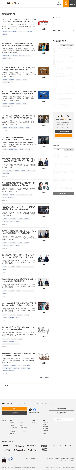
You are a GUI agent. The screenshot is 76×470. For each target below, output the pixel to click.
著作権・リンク (34, 458)
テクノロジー (23, 431)
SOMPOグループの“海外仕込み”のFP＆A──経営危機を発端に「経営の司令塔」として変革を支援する (65, 63)
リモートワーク (26, 365)
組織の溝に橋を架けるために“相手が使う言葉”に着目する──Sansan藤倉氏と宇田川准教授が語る (19, 280)
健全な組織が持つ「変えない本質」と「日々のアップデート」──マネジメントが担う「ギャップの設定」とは (19, 256)
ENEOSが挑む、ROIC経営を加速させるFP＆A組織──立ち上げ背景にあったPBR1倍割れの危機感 (64, 75)
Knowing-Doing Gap (7, 368)
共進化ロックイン (7, 55)
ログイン (63, 135)
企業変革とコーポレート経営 (45, 432)
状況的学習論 (6, 173)
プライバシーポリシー (64, 460)
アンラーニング (31, 170)
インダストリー (13, 427)
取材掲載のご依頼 (61, 413)
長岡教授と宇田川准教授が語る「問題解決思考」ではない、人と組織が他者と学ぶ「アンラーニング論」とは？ (18, 160)
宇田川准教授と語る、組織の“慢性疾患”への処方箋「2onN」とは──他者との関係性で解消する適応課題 (17, 44)
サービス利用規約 (70, 458)
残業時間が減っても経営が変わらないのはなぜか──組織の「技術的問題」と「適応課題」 (18, 354)
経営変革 (5, 58)
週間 (64, 45)
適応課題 (5, 34)
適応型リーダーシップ (8, 82)
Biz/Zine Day (33, 423)
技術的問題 (29, 31)
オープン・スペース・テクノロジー (11, 344)
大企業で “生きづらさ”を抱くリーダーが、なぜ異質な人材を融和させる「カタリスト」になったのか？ (18, 208)
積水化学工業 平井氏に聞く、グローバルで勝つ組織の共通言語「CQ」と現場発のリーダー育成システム (65, 56)
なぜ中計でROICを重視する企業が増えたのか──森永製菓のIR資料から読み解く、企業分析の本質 (65, 100)
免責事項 (57, 458)
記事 (58, 149)
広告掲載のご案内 (61, 408)
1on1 (31, 194)
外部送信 (72, 460)
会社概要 (63, 458)
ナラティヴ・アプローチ (24, 55)
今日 (56, 45)
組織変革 (14, 339)
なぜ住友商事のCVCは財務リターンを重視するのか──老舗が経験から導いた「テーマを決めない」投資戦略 (65, 106)
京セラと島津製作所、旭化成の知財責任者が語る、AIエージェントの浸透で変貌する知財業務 (64, 87)
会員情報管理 (50, 458)
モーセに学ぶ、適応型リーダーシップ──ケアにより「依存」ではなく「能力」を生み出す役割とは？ (18, 69)
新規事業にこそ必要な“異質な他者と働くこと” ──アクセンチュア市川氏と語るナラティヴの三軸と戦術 (19, 232)
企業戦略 (14, 31)
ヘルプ (27, 458)
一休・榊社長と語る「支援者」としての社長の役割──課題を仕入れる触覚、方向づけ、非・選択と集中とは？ (18, 117)
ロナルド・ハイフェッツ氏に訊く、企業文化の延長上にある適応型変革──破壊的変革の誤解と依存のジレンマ (19, 93)
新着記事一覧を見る (63, 193)
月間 (71, 45)
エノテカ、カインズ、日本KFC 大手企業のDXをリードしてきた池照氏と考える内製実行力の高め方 (65, 93)
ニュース (69, 149)
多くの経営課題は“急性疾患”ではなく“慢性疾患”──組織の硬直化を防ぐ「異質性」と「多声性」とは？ (18, 184)
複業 (19, 365)
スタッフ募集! (43, 458)
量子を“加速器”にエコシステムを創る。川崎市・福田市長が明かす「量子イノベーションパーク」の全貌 (65, 50)
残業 (29, 368)
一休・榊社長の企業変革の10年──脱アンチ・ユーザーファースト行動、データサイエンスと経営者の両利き (19, 138)
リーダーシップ (6, 31)
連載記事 (12, 433)
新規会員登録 (63, 131)
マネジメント (21, 31)
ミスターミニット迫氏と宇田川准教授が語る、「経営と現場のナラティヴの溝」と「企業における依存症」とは (19, 304)
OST (17, 341)
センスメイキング (13, 127)
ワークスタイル (6, 339)
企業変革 (28, 149)
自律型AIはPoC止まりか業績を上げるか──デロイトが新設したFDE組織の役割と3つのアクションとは (65, 69)
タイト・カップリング (8, 197)
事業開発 (14, 365)
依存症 (17, 221)
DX (21, 425)
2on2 (10, 58)
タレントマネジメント (8, 170)
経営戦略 (22, 423)
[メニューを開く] (3, 3)
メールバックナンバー (63, 127)
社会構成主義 (12, 218)
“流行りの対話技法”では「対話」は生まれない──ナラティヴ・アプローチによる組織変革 (18, 328)
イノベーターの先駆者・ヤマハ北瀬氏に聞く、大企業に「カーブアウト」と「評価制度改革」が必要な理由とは (64, 81)
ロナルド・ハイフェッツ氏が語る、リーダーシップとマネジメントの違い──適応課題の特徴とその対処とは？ (19, 20)
